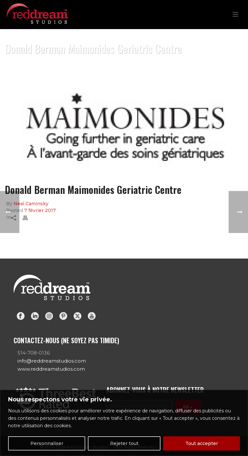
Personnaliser (46, 443)
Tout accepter (201, 443)
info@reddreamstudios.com (51, 361)
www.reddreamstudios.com (51, 369)
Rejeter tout (124, 443)
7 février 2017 (40, 210)
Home (142, 65)
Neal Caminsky (31, 204)
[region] (124, 423)
